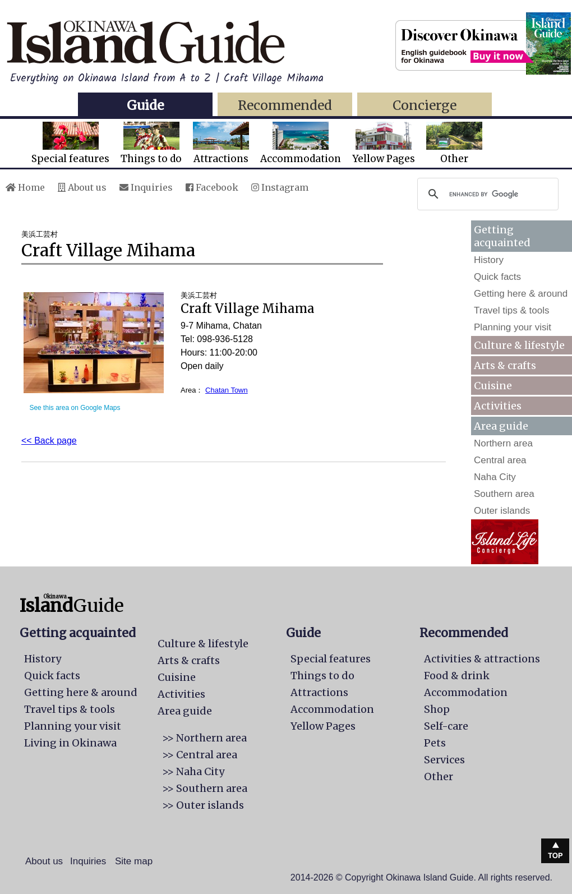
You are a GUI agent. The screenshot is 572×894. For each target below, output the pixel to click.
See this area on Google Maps (74, 408)
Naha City (495, 477)
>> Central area (199, 754)
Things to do (151, 143)
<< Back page (49, 440)
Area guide (185, 710)
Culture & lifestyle (519, 345)
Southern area (504, 494)
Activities (498, 405)
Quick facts (497, 276)
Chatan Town (226, 390)
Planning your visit (512, 327)
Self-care (446, 726)
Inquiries (146, 187)
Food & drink (457, 675)
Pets (435, 742)
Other (454, 143)
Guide (145, 105)
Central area (500, 460)
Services (444, 759)
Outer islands (502, 510)
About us (82, 187)
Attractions (221, 143)
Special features (70, 143)
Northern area (503, 443)
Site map (134, 861)
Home (25, 187)
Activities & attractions (482, 658)
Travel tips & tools (511, 310)
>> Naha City (193, 771)
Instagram (279, 187)
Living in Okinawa (70, 742)
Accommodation (300, 143)
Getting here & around (521, 293)
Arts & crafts (505, 365)
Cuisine (493, 385)
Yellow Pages (383, 143)
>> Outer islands (203, 805)
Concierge (424, 105)
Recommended (285, 105)
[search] (486, 194)
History (489, 260)
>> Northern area (204, 737)
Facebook (212, 187)
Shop (437, 709)
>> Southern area (204, 788)
